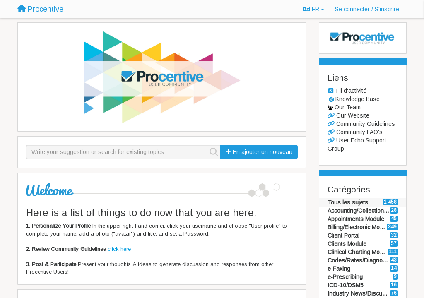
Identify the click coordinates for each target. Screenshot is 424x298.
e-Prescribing (345, 277)
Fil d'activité (351, 90)
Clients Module (347, 243)
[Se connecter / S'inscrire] (367, 9)
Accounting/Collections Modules (359, 210)
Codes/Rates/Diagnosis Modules (359, 260)
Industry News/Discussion (359, 293)
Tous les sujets (348, 202)
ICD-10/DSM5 (346, 285)
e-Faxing (339, 268)
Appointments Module (356, 219)
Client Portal (343, 235)
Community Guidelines (365, 123)
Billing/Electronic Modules (357, 227)
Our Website (352, 115)
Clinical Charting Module (358, 252)
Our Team (348, 107)
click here (119, 249)
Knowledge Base (357, 99)
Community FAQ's (359, 132)
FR (313, 9)
